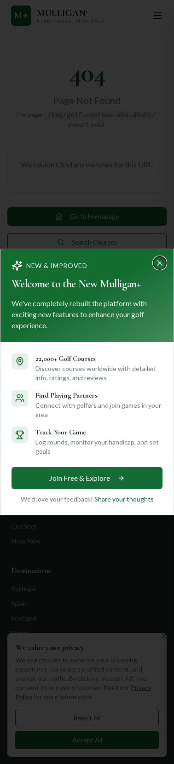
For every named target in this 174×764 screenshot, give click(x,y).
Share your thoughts (122, 498)
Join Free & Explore (87, 478)
